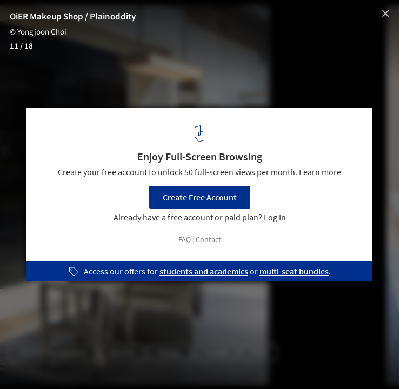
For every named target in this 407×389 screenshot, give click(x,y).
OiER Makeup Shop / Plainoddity (73, 16)
